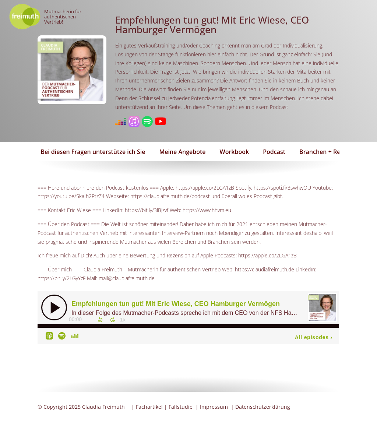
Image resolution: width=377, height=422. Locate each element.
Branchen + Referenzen (332, 151)
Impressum (214, 406)
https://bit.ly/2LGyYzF (61, 278)
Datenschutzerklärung (262, 406)
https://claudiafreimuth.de (264, 269)
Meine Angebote (182, 151)
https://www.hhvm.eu (207, 210)
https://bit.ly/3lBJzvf (146, 210)
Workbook (234, 151)
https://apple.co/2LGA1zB (205, 187)
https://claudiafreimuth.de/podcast (170, 196)
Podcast (274, 151)
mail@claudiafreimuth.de (127, 278)
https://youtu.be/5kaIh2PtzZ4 (71, 196)
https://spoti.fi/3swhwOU (282, 187)
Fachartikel (149, 406)
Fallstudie (181, 406)
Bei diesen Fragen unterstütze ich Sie (92, 151)
